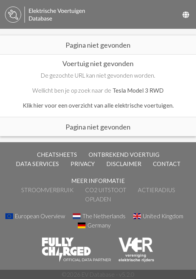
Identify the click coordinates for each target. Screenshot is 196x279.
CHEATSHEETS (57, 154)
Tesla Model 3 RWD (138, 90)
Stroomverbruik (47, 189)
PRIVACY (82, 163)
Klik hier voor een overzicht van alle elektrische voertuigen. (98, 105)
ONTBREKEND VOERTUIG (124, 154)
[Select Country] (186, 14)
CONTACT (167, 163)
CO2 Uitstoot (105, 189)
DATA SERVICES (37, 163)
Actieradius (156, 189)
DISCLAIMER (123, 163)
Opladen (98, 199)
